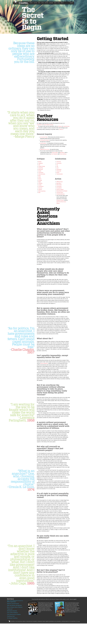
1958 (30, 422)
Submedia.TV (39, 124)
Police (39, 177)
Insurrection (41, 172)
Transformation (60, 174)
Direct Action (59, 184)
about (62, 2)
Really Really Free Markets (62, 191)
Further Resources (55, 27)
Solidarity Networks (61, 194)
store (55, 2)
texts (39, 2)
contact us (61, 129)
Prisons (39, 178)
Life (57, 166)
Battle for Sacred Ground (12, 605)
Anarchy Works (43, 143)
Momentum (59, 169)
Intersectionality (42, 174)
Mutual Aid (59, 171)
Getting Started (53, 26)
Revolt (58, 172)
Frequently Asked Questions (61, 29)
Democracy (40, 169)
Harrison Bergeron (44, 365)
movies (46, 2)
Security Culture (60, 192)
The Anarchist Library (45, 140)
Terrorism (40, 188)
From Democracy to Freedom (13, 615)
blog (59, 2)
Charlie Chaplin (22, 349)
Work (39, 192)
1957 (30, 352)
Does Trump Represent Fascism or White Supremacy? (15, 603)
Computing (40, 167)
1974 (30, 491)
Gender (39, 171)
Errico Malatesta (54, 154)
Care (39, 164)
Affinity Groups (60, 181)
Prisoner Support (60, 189)
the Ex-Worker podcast (49, 124)
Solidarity (40, 183)
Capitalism (40, 163)
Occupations (59, 187)
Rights (39, 181)
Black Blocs (59, 183)
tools (42, 2)
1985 (30, 585)
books (31, 2)
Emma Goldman (63, 154)
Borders (40, 161)
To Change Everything (11, 618)
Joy (57, 164)
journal (35, 2)
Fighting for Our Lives (45, 149)
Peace (39, 175)
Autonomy (59, 161)
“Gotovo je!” (9, 610)
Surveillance (41, 186)
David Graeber (55, 152)
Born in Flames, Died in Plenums (14, 608)
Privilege (40, 180)
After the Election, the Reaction (13, 606)
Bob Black (62, 152)
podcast (51, 2)
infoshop (60, 126)
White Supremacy (42, 191)
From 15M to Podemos (12, 613)
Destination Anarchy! (11, 612)
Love (58, 167)
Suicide (40, 184)
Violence (40, 189)
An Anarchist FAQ (44, 137)
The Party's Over (10, 617)
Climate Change (41, 166)
